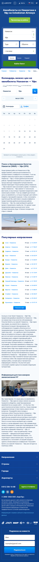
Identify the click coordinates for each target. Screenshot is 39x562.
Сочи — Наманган (10, 243)
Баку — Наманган (10, 255)
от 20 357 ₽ (33, 264)
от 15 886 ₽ (33, 289)
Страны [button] (19, 464)
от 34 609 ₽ (33, 285)
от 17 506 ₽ (33, 247)
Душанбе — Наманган (11, 272)
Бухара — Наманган (11, 260)
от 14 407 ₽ (33, 277)
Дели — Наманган (10, 268)
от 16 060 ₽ (33, 260)
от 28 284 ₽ (33, 294)
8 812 (8, 487)
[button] (15, 3)
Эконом (12, 58)
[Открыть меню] (36, 3)
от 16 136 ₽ (33, 272)
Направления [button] (19, 457)
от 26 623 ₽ (33, 255)
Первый (27, 58)
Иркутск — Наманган (11, 289)
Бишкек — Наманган (11, 264)
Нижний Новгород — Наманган (14, 281)
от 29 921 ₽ (33, 251)
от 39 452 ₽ (33, 298)
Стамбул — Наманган (11, 294)
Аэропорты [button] (19, 478)
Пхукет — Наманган (11, 285)
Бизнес (19, 58)
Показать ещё (19, 308)
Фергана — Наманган (11, 277)
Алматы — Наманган (11, 247)
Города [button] (19, 471)
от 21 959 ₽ (33, 281)
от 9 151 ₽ (34, 268)
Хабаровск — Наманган (12, 298)
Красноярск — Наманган (12, 302)
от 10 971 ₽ (33, 302)
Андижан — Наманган (11, 251)
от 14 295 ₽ (33, 243)
